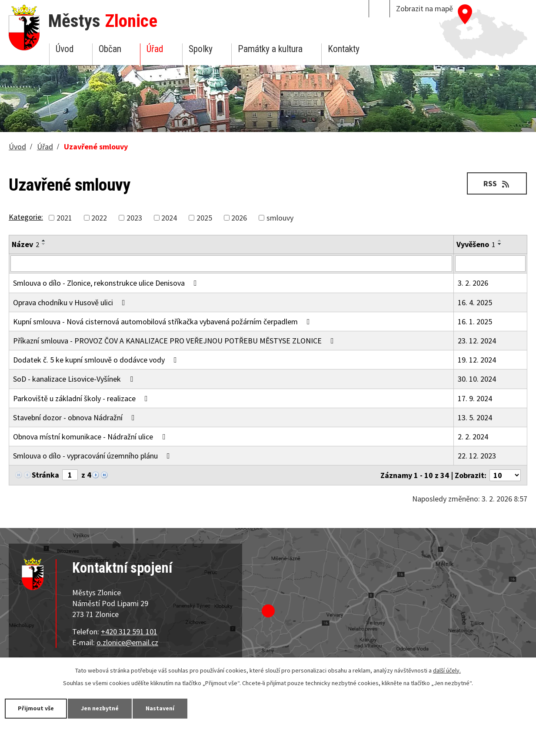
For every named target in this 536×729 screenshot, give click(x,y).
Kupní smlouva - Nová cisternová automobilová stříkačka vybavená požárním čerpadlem (163, 322)
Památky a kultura (270, 48)
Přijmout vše (36, 708)
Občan (110, 48)
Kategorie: (26, 217)
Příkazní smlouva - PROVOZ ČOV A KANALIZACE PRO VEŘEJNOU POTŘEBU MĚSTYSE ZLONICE (175, 341)
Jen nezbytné (100, 708)
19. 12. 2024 (477, 360)
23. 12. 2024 (477, 341)
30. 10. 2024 (477, 379)
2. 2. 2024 (473, 437)
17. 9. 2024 (475, 398)
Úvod (64, 48)
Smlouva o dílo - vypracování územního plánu (93, 456)
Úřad (154, 48)
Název (25, 244)
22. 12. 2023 (477, 456)
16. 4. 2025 (475, 302)
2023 (134, 218)
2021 (64, 218)
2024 (169, 218)
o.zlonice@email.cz (127, 642)
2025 (204, 218)
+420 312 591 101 (129, 632)
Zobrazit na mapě (424, 8)
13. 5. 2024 (475, 417)
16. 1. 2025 (475, 322)
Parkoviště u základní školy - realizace (82, 398)
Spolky (201, 48)
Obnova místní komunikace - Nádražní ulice (91, 437)
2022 (99, 218)
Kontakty (344, 48)
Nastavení (160, 708)
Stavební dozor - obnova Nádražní (75, 417)
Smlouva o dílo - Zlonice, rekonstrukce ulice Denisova (106, 283)
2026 (239, 218)
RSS (497, 183)
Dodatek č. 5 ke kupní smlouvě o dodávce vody (96, 360)
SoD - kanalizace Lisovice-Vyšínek (74, 379)
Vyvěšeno (475, 244)
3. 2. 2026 (473, 283)
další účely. (447, 670)
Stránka (45, 475)
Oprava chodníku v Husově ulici (71, 302)
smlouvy (279, 218)
